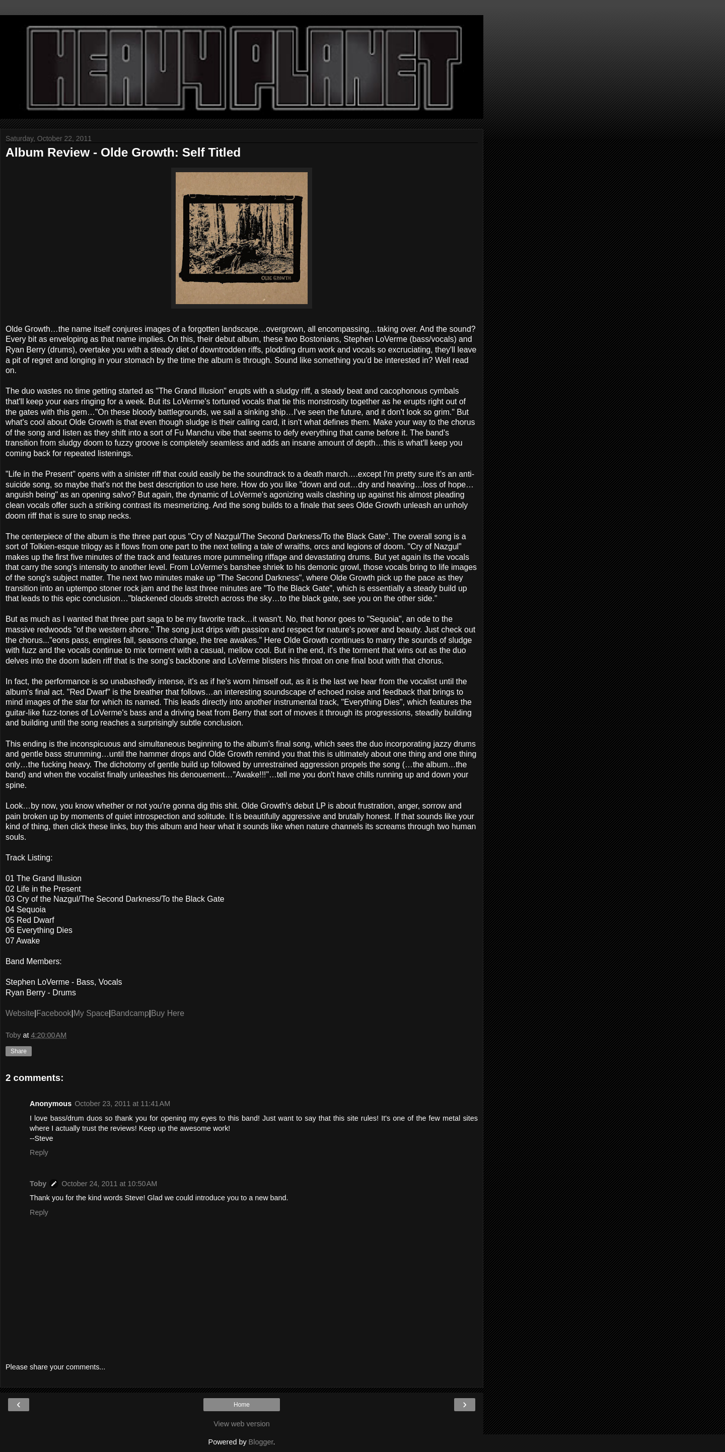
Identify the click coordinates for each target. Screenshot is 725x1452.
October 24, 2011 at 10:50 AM (109, 1184)
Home (242, 1404)
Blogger (261, 1442)
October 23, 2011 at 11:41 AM (122, 1104)
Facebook (53, 1013)
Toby (38, 1184)
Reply (39, 1152)
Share (19, 1051)
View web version (241, 1424)
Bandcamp (130, 1013)
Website (20, 1013)
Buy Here (167, 1013)
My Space (91, 1013)
